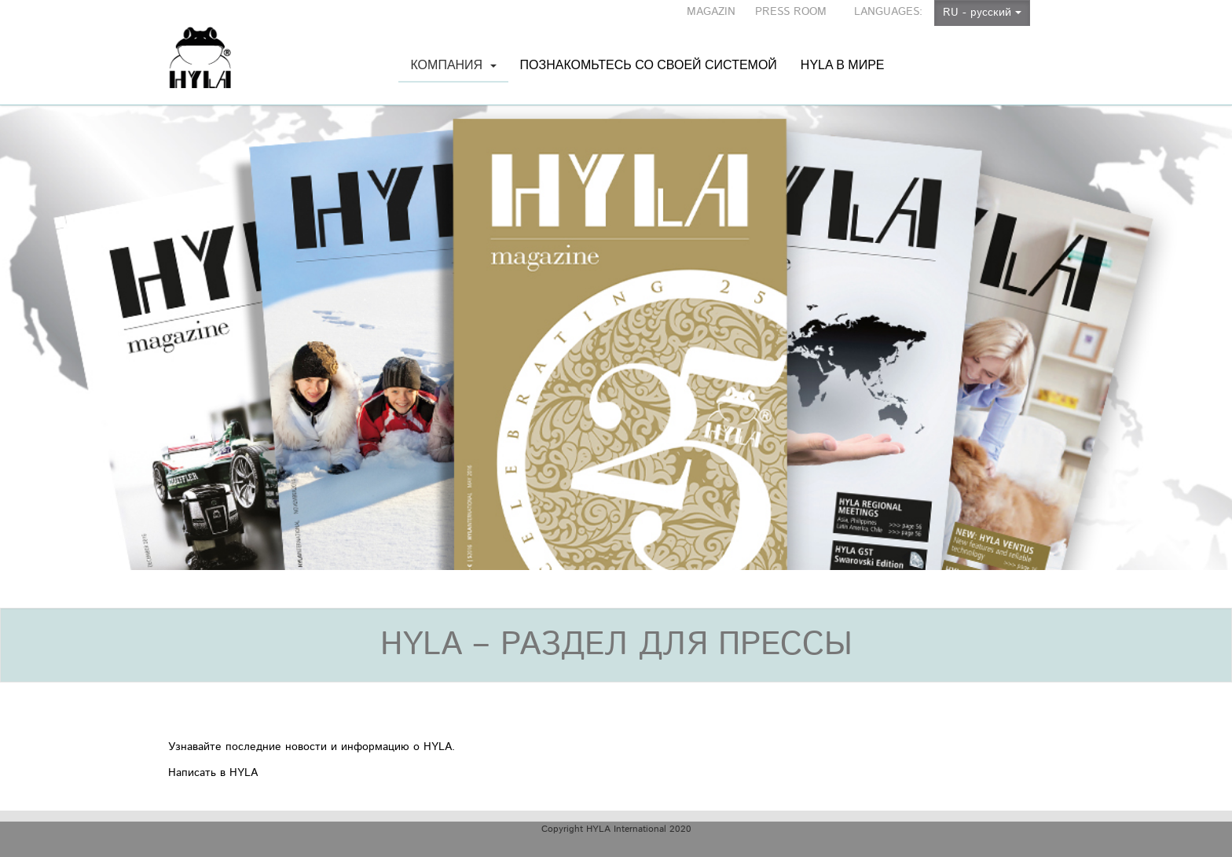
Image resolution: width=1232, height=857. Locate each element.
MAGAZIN (711, 12)
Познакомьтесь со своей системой (648, 49)
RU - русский (982, 12)
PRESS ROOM (791, 12)
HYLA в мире (842, 49)
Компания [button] (453, 70)
